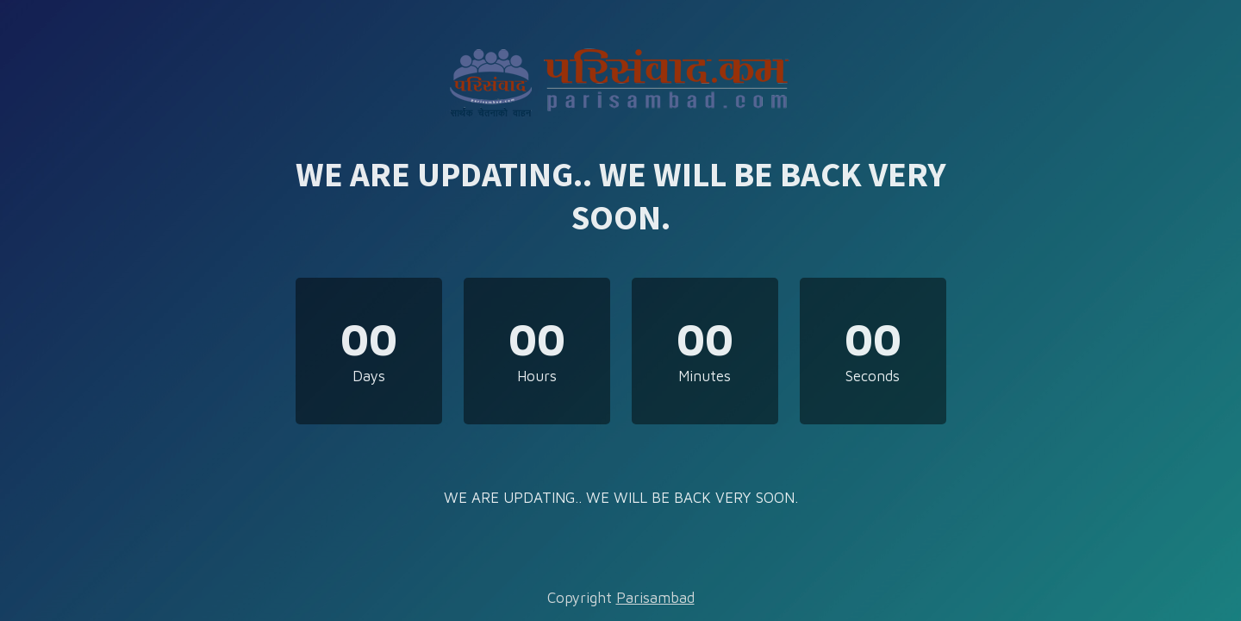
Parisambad (655, 597)
